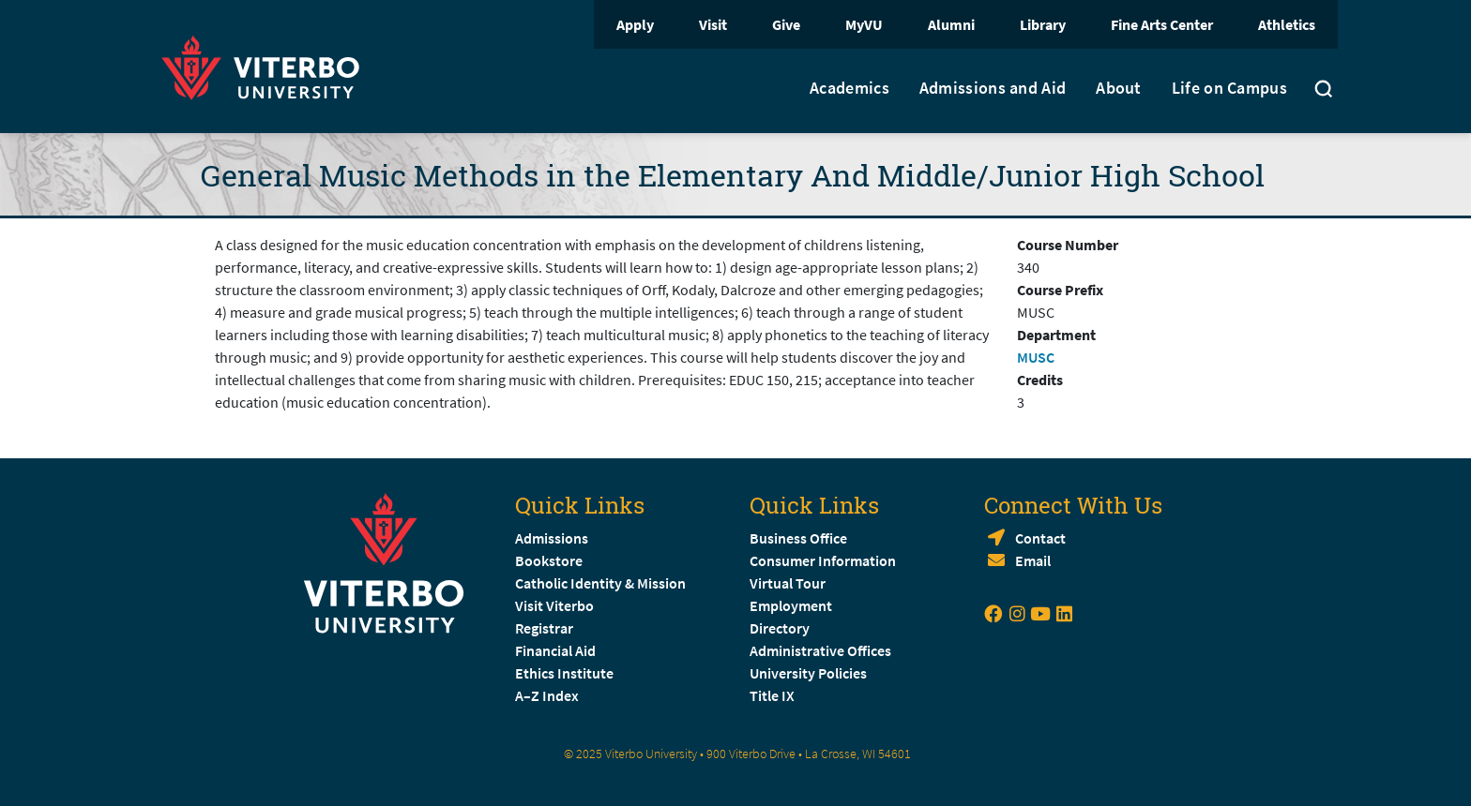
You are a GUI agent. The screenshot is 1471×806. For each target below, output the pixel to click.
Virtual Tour (788, 583)
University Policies (808, 673)
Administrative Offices (820, 650)
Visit (713, 24)
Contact (1040, 538)
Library (1043, 24)
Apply (635, 24)
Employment (791, 605)
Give (786, 24)
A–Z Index (547, 695)
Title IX (772, 695)
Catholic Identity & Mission (600, 583)
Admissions (551, 538)
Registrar (544, 628)
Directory (781, 628)
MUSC (1035, 357)
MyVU (864, 24)
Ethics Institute (564, 673)
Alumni (951, 24)
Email (1033, 560)
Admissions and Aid (992, 88)
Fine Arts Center (1162, 24)
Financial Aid (555, 650)
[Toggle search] (1323, 91)
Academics (849, 88)
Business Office (798, 538)
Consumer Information (823, 560)
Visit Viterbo (554, 605)
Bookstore (549, 560)
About (1119, 88)
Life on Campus (1229, 88)
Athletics (1286, 24)
